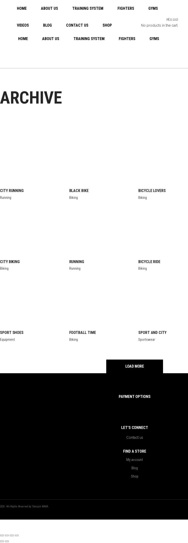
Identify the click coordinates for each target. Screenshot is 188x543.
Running (5, 197)
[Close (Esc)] (17, 535)
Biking (73, 197)
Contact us (134, 437)
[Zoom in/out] (2, 535)
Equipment (7, 339)
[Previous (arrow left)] (2, 541)
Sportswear (146, 339)
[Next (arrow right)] (7, 541)
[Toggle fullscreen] (7, 535)
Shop (134, 476)
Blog (134, 468)
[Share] (12, 535)
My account (134, 460)
